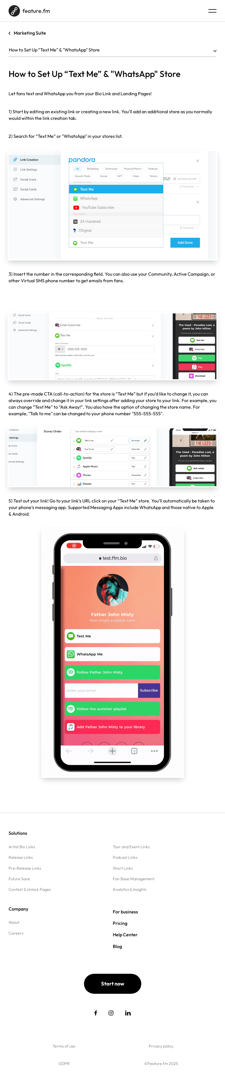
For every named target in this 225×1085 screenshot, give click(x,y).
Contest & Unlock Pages (30, 889)
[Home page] (29, 11)
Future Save (19, 878)
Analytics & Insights (129, 889)
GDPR (64, 1063)
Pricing (120, 923)
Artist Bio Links (22, 846)
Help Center (125, 934)
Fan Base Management (133, 878)
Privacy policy (161, 1046)
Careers (16, 933)
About (14, 922)
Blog (117, 946)
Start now (112, 983)
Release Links (21, 857)
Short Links (123, 868)
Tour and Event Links (131, 846)
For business (125, 912)
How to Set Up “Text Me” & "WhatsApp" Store (112, 50)
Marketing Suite (30, 33)
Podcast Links (125, 857)
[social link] (95, 1013)
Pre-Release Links (25, 868)
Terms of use (64, 1046)
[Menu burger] (212, 11)
